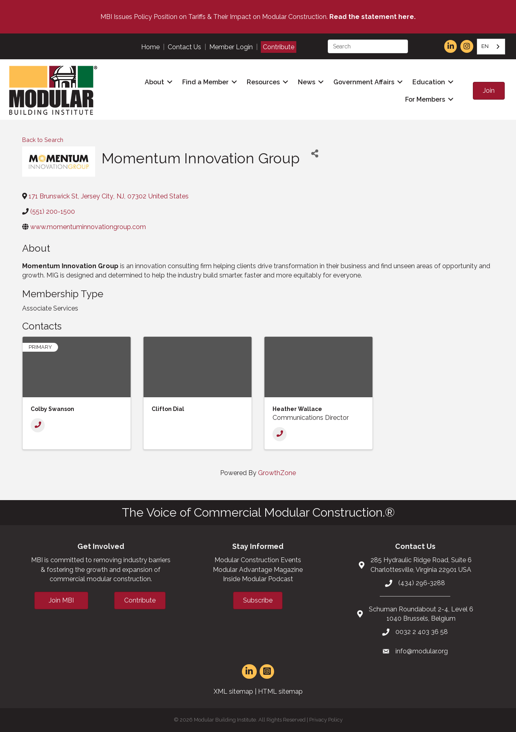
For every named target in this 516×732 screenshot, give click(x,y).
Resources (263, 82)
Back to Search (42, 139)
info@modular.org (421, 651)
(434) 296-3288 (421, 583)
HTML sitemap (280, 691)
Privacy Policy (326, 720)
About (154, 82)
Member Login (231, 47)
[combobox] (491, 46)
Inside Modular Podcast (258, 579)
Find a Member (205, 82)
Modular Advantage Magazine (258, 570)
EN (485, 46)
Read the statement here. (372, 17)
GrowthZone (277, 473)
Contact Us (184, 47)
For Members (425, 99)
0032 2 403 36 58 (421, 632)
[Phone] (38, 425)
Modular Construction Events (257, 560)
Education (428, 82)
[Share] (315, 153)
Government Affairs (363, 82)
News (306, 82)
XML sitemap (233, 691)
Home (150, 47)
